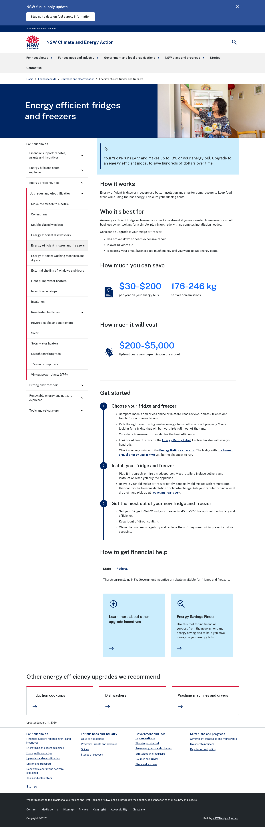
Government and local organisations (151, 736)
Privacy (83, 809)
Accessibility (119, 809)
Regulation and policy (203, 749)
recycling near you (166, 492)
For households (47, 79)
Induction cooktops (44, 291)
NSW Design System (225, 818)
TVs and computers (44, 364)
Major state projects (202, 744)
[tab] (107, 568)
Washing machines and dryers (203, 695)
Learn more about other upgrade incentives (129, 619)
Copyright (99, 809)
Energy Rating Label (176, 440)
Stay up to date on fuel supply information (60, 16)
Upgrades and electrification (77, 79)
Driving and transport (44, 385)
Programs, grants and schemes (99, 744)
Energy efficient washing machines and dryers (57, 258)
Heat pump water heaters (49, 281)
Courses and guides (147, 759)
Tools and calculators (44, 410)
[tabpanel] (168, 618)
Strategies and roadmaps (150, 753)
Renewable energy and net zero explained (50, 398)
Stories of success (92, 754)
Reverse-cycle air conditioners (52, 323)
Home (29, 79)
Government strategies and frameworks (213, 738)
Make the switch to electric (50, 204)
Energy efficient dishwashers (51, 235)
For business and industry (99, 734)
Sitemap (68, 809)
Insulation (38, 301)
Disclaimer (139, 809)
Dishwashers (115, 695)
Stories (31, 786)
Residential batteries (45, 312)
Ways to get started (92, 738)
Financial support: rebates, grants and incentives (47, 155)
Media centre (50, 809)
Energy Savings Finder (196, 616)
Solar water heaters (45, 343)
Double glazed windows (47, 225)
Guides (85, 749)
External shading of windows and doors (57, 270)
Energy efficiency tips (44, 183)
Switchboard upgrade (46, 354)
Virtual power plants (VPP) (49, 374)
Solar (35, 333)
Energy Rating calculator (177, 450)
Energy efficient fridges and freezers (58, 245)
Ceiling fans (39, 214)
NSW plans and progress (207, 734)
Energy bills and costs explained (44, 170)
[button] (39, 58)
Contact (31, 809)
